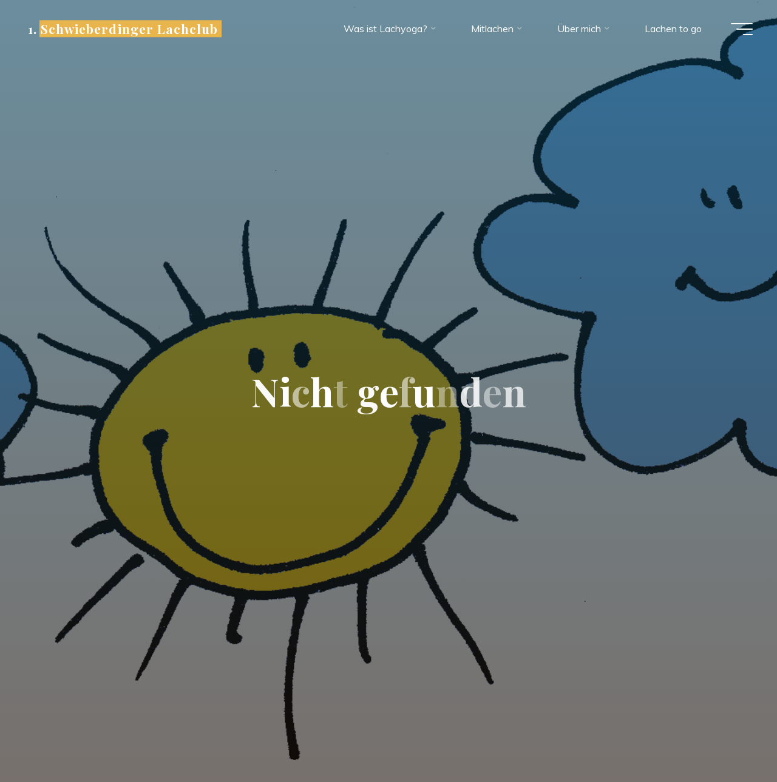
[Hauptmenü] (742, 29)
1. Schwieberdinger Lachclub (123, 28)
